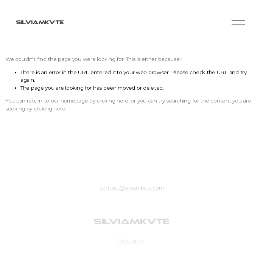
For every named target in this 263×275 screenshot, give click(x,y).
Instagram (131, 241)
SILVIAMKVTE (40, 22)
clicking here (112, 101)
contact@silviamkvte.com (132, 188)
